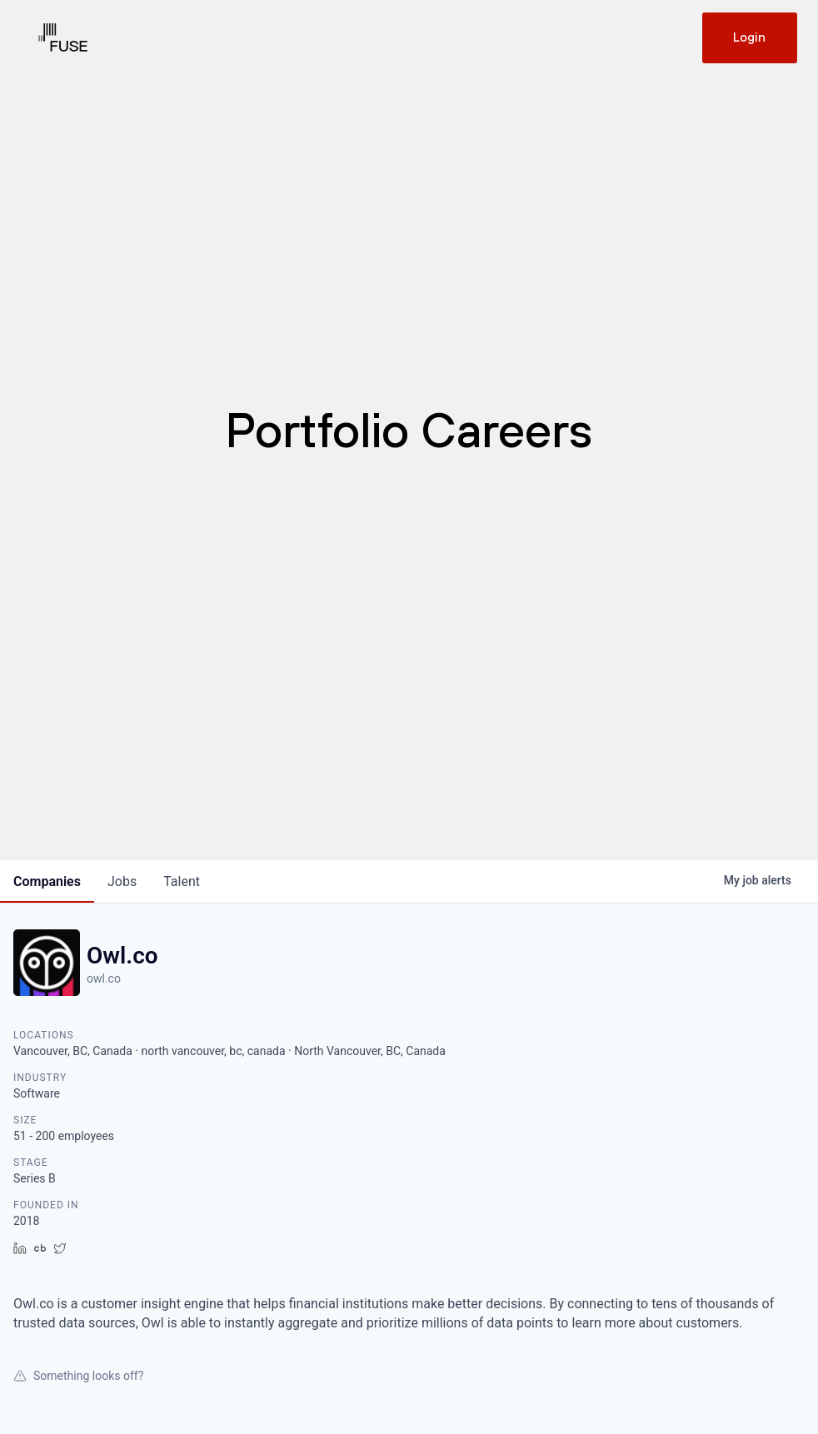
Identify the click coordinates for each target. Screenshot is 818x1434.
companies (47, 881)
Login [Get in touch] (749, 37)
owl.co (104, 978)
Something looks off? (78, 1375)
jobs (122, 881)
